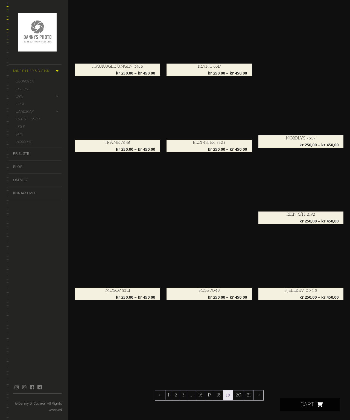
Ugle (20, 127)
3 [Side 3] (183, 395)
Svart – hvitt (28, 119)
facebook (31, 387)
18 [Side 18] (219, 395)
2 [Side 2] (175, 395)
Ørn (19, 134)
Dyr (19, 96)
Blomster (25, 81)
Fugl (20, 104)
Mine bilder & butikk (31, 71)
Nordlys (23, 142)
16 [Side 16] (201, 395)
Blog (17, 167)
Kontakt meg (25, 193)
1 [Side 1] (168, 395)
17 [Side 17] (209, 395)
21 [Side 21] (249, 395)
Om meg (20, 180)
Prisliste (21, 154)
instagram (16, 387)
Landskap (25, 111)
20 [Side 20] (238, 395)
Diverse (23, 89)
